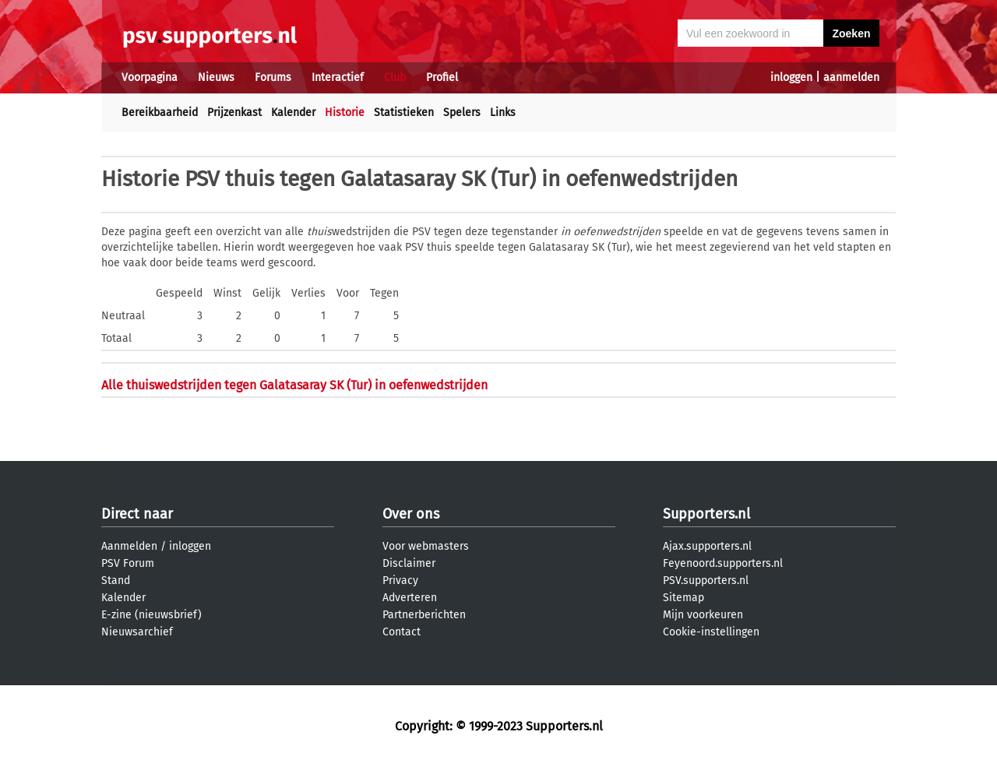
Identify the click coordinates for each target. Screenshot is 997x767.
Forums (273, 77)
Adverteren (409, 597)
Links (503, 112)
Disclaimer (408, 563)
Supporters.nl (706, 513)
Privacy (400, 580)
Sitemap (683, 597)
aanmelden (851, 77)
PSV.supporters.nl (706, 580)
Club (395, 77)
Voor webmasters (425, 546)
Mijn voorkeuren (703, 614)
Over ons (410, 513)
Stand (115, 580)
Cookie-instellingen (711, 632)
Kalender (293, 112)
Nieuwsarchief (137, 632)
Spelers (462, 112)
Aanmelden (129, 546)
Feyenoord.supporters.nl (723, 563)
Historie (345, 112)
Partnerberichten (424, 614)
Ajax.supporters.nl (707, 546)
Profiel (442, 77)
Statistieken (404, 112)
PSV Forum (127, 563)
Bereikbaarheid (160, 112)
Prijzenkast (234, 112)
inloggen (791, 77)
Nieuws (216, 77)
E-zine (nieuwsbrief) (151, 614)
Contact (401, 632)
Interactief (338, 77)
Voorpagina (150, 77)
